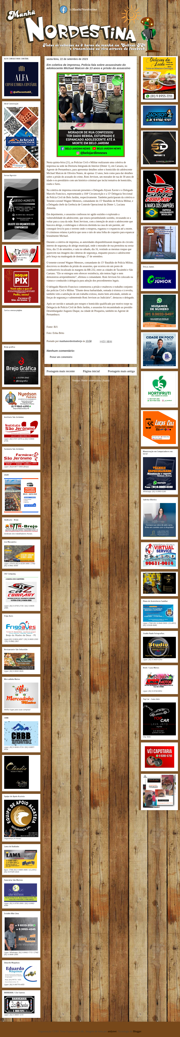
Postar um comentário (61, 356)
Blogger (137, 1031)
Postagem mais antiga (121, 371)
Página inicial (91, 371)
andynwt (112, 1031)
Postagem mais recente (61, 371)
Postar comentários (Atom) (95, 380)
